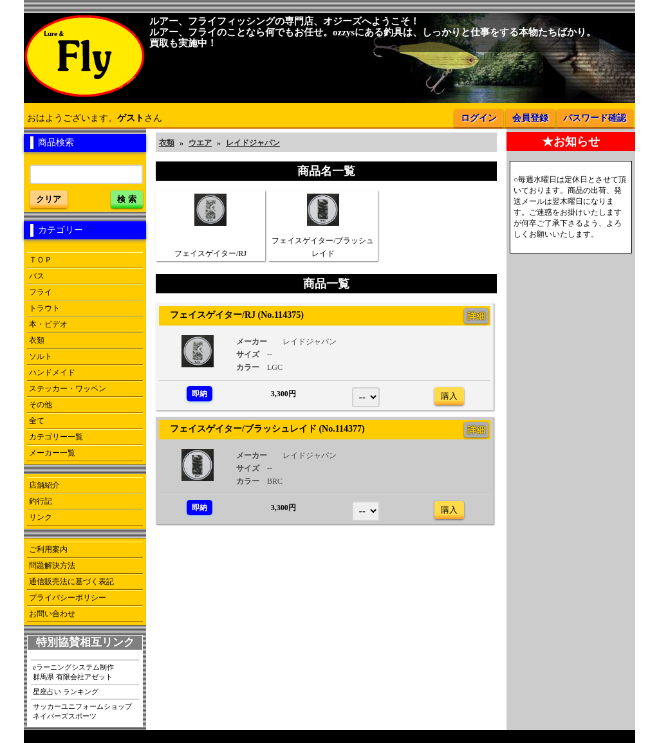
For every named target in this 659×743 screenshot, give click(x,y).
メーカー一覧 (52, 452)
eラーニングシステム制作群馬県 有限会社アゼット (73, 672)
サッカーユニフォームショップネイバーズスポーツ (82, 711)
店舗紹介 (44, 485)
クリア (48, 199)
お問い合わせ (52, 613)
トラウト (44, 308)
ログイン (479, 118)
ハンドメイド (52, 372)
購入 (449, 396)
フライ (40, 292)
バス (36, 275)
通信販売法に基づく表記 (71, 581)
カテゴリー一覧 (56, 436)
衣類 (36, 340)
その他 (40, 404)
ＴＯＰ (40, 259)
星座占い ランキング (65, 691)
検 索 (126, 199)
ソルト (40, 356)
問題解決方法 (52, 565)
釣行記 (40, 501)
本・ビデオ (48, 324)
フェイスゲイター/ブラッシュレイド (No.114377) (263, 428)
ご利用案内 (48, 549)
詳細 (476, 316)
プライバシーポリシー (67, 597)
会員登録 (530, 118)
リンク (40, 517)
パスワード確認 (594, 118)
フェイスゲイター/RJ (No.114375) (232, 314)
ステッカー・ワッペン (67, 388)
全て (36, 420)
